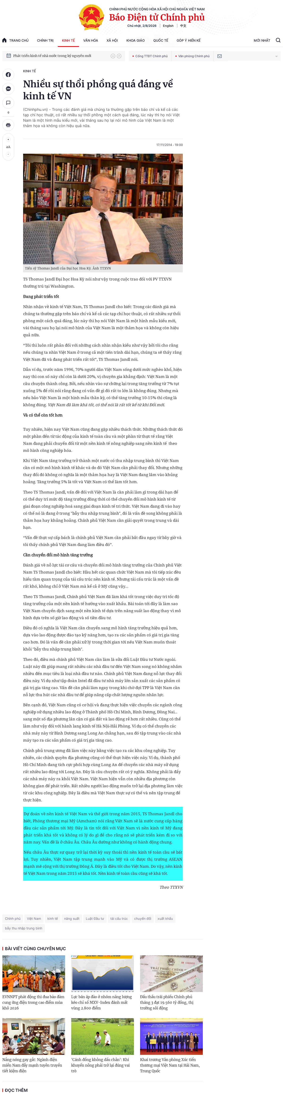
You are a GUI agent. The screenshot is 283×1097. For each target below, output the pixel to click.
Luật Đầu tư (95, 918)
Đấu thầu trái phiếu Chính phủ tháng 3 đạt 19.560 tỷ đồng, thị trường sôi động (166, 1002)
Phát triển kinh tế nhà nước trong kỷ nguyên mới (52, 56)
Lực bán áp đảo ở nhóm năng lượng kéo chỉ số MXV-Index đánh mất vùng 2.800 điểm (101, 1002)
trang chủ (15, 40)
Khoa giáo (135, 40)
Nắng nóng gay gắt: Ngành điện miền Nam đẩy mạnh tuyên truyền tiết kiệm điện (32, 1065)
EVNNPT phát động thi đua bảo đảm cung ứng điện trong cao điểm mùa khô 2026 (33, 1002)
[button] (113, 56)
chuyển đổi (142, 918)
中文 (183, 26)
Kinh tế (68, 40)
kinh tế (52, 918)
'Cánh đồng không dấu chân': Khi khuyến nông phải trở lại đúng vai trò (100, 1065)
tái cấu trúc (119, 918)
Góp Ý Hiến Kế (188, 40)
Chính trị (45, 40)
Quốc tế (160, 40)
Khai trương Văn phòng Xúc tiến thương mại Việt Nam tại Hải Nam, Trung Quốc (170, 1065)
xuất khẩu (165, 918)
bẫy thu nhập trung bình (23, 928)
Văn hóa (90, 40)
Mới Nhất (262, 40)
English (168, 26)
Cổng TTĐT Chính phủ (150, 56)
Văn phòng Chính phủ (192, 56)
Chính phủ (13, 918)
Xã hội (112, 40)
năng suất (71, 918)
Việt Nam (34, 918)
